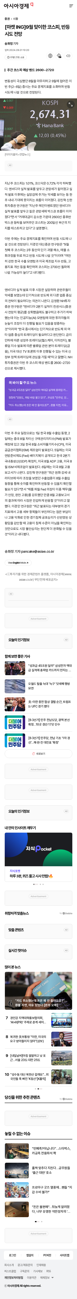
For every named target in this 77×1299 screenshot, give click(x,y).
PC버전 (47, 1255)
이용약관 (31, 1277)
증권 (7, 18)
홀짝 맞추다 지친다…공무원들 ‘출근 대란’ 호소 (51, 1170)
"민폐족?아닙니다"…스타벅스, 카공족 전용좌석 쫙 (51, 1151)
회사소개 (9, 1265)
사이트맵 (64, 1255)
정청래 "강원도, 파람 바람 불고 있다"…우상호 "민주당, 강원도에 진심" (38, 397)
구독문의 (24, 1271)
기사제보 (37, 1271)
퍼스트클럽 (10, 1271)
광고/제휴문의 (25, 1265)
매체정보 (45, 1277)
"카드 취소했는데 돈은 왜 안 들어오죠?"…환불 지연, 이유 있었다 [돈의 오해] (38, 405)
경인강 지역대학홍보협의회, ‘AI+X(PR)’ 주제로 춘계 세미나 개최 (28, 1022)
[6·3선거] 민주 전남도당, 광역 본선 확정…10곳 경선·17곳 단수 (49, 722)
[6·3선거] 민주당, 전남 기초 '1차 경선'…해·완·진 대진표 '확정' (49, 740)
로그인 (12, 1255)
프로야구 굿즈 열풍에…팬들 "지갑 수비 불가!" (52, 1189)
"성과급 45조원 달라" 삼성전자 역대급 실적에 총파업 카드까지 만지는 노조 (38, 390)
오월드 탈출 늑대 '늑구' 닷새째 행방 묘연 (49, 686)
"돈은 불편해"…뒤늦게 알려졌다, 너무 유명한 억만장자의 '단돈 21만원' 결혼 (51, 1209)
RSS (48, 1271)
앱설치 (29, 1255)
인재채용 (41, 1265)
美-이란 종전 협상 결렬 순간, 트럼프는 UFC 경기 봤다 (49, 704)
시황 (15, 18)
